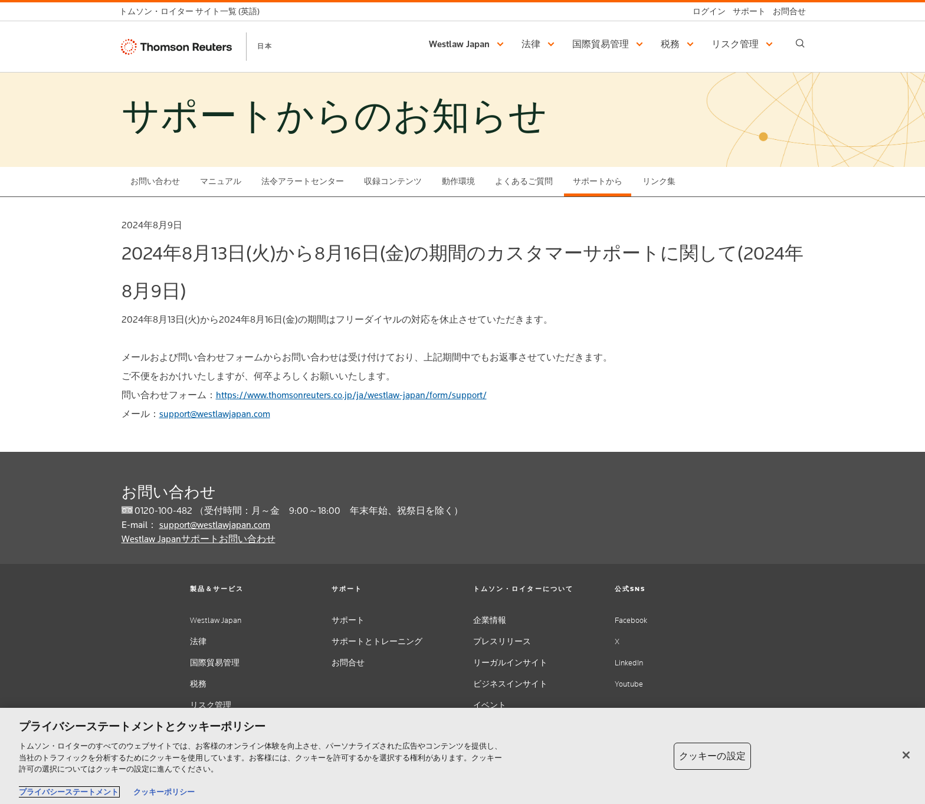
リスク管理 (210, 705)
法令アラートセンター (302, 181)
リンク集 (658, 181)
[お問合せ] (786, 11)
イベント (489, 705)
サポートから (597, 181)
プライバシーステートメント (69, 791)
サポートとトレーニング (377, 641)
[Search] (800, 43)
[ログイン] (705, 11)
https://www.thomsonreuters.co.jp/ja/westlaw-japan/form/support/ (351, 395)
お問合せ (348, 663)
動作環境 (458, 181)
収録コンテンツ (393, 181)
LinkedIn (629, 663)
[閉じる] (906, 755)
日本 (265, 46)
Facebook (631, 620)
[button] (468, 44)
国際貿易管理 (215, 663)
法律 (198, 641)
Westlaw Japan (215, 620)
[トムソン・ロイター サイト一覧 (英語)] (193, 11)
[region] (462, 756)
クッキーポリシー (164, 791)
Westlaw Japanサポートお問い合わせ (198, 538)
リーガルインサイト (510, 663)
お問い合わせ (155, 181)
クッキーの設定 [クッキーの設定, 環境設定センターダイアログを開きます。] (712, 756)
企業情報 (489, 620)
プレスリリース (502, 641)
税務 (198, 684)
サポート (348, 620)
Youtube (629, 684)
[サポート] (746, 11)
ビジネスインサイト (510, 684)
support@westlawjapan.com (214, 413)
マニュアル (220, 181)
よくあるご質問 (524, 181)
